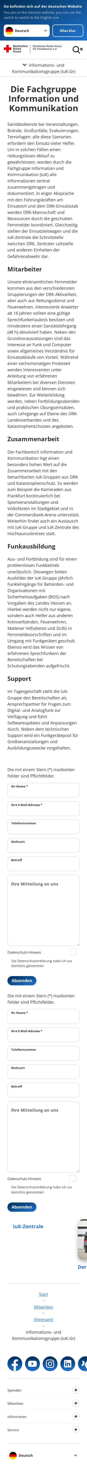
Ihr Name (19, 786)
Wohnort (18, 842)
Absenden (22, 980)
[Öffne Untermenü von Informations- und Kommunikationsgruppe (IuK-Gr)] (43, 67)
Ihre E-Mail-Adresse (26, 805)
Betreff (16, 860)
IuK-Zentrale (28, 1226)
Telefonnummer (23, 823)
